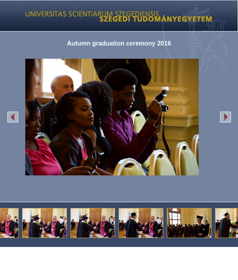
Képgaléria (116, 15)
